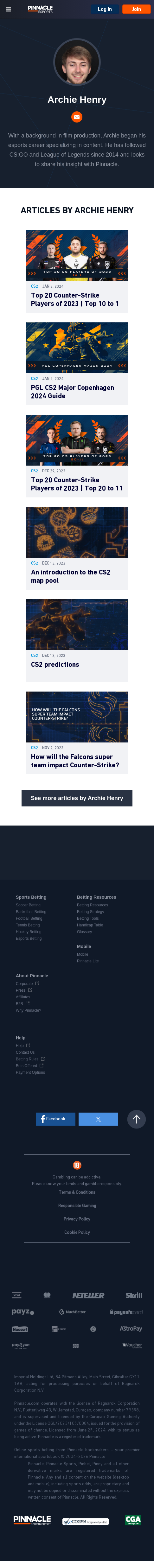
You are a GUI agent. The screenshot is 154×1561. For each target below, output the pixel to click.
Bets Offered (26, 1066)
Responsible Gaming (77, 1206)
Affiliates (23, 997)
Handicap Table (90, 925)
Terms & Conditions (77, 1192)
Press (21, 990)
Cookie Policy (77, 1232)
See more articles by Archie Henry (77, 798)
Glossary (84, 932)
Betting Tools (88, 918)
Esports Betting (29, 938)
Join (136, 9)
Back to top (136, 1119)
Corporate (24, 983)
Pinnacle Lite (88, 961)
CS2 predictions (55, 664)
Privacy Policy (77, 1219)
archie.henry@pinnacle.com (77, 117)
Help (20, 1046)
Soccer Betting (28, 905)
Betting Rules (27, 1059)
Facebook (55, 1118)
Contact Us (25, 1052)
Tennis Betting (28, 925)
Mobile (82, 954)
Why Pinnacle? (28, 1010)
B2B (19, 1004)
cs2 (34, 287)
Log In (105, 9)
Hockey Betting (29, 932)
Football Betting (29, 918)
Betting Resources (92, 905)
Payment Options (30, 1072)
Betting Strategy (90, 912)
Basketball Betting (31, 912)
